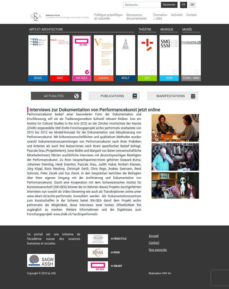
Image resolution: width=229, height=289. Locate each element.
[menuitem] (183, 5)
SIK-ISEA (81, 78)
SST (147, 78)
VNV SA (166, 273)
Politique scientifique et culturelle (108, 16)
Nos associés (158, 250)
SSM (169, 78)
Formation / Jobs (160, 16)
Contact (191, 15)
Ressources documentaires (137, 16)
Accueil (153, 236)
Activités (177, 15)
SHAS (38, 78)
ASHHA (104, 78)
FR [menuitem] (183, 5)
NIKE (60, 78)
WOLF (125, 78)
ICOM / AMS (191, 78)
